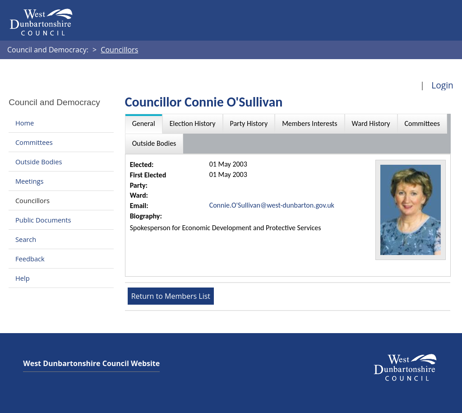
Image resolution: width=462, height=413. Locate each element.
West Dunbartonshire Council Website (91, 363)
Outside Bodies (38, 161)
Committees (34, 142)
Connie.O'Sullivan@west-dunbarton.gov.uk (271, 205)
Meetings (29, 181)
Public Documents (43, 219)
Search (25, 239)
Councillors (32, 200)
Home (24, 122)
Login (442, 85)
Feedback (30, 258)
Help (22, 278)
